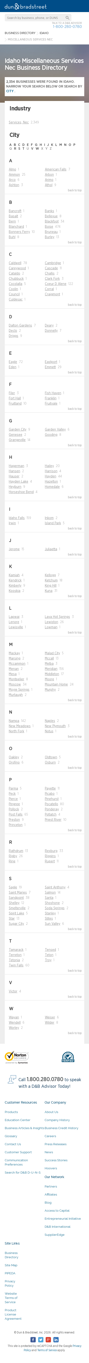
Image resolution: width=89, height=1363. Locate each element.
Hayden (50, 476)
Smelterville (17, 908)
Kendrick (15, 580)
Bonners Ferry (19, 232)
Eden (12, 367)
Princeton (16, 825)
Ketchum (51, 580)
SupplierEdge (55, 1234)
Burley (49, 237)
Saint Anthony (55, 887)
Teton (49, 955)
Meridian (51, 669)
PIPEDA (10, 1273)
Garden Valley (55, 429)
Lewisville (16, 627)
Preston (14, 819)
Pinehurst (52, 799)
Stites (49, 918)
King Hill (50, 585)
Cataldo (14, 273)
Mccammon (17, 663)
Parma (13, 788)
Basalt (13, 216)
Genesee (15, 435)
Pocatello (51, 804)
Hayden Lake (18, 481)
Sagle (13, 887)
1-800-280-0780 (67, 27)
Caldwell (15, 263)
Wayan (14, 1017)
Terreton (15, 955)
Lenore (14, 622)
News (49, 1152)
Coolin (13, 289)
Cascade (51, 268)
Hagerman (16, 466)
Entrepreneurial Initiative (63, 1218)
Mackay (14, 653)
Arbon (49, 174)
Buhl (12, 237)
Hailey (49, 466)
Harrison (51, 471)
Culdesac (16, 299)
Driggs (13, 336)
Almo (12, 169)
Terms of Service (47, 1350)
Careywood (17, 268)
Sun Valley (52, 924)
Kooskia (14, 591)
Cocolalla (15, 284)
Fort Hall (15, 398)
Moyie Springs (19, 689)
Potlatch (50, 814)
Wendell (15, 1022)
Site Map (11, 1265)
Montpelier (16, 679)
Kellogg (50, 575)
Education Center (17, 1120)
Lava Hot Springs (57, 617)
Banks (49, 211)
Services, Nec (19, 122)
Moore (49, 679)
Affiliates (51, 1194)
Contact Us (13, 1144)
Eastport (51, 362)
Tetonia (14, 960)
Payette (50, 788)
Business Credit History (61, 1128)
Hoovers (51, 1168)
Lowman (51, 627)
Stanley (50, 913)
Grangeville (17, 440)
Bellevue (51, 216)
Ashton (14, 185)
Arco (12, 180)
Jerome (14, 549)
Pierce (13, 799)
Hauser (14, 476)
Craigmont (52, 294)
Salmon (50, 892)
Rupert (50, 861)
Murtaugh (16, 695)
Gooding (51, 435)
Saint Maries (18, 892)
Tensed (50, 950)
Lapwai (14, 617)
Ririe (12, 861)
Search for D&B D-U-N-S (23, 1172)
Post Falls (16, 814)
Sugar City (16, 924)
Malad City (52, 653)
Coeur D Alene (55, 284)
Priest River (53, 819)
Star (12, 918)
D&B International (57, 1226)
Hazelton (51, 481)
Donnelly (51, 330)
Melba (49, 663)
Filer (12, 393)
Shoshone (52, 903)
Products (11, 1112)
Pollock (14, 809)
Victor (13, 991)
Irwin (12, 523)
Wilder (49, 1022)
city (10, 91)
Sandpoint (16, 898)
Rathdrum (16, 851)
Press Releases (55, 1144)
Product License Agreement (13, 1314)
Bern (12, 221)
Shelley (14, 903)
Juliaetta (51, 549)
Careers (50, 1136)
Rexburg (51, 851)
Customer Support (18, 1152)
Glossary (11, 1136)
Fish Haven (53, 393)
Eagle (13, 362)
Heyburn (15, 487)
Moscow (15, 684)
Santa (49, 898)
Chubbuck (16, 278)
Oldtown (51, 757)
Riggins (50, 856)
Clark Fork (52, 278)
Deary (49, 325)
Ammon (14, 174)
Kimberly (15, 585)
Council (14, 294)
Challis (50, 273)
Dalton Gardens (20, 325)
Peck (12, 793)
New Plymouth (55, 726)
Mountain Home (56, 684)
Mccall (49, 658)
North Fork (16, 731)
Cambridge (53, 263)
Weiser (50, 1017)
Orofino (14, 762)
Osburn (50, 762)
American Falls (55, 169)
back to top (75, 190)
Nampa (14, 721)
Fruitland (15, 403)
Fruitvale (51, 403)
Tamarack (16, 950)
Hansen (14, 471)
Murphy (50, 689)
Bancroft (15, 211)
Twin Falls (16, 965)
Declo (13, 330)
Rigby (13, 856)
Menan (14, 669)
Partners (51, 1186)
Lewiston (51, 622)
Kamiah (14, 575)
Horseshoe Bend (21, 492)
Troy (48, 960)
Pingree (14, 804)
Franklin (50, 398)
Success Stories (56, 1160)
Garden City (17, 429)
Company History (57, 1120)
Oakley (14, 757)
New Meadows (20, 726)
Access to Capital (57, 1210)
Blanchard (16, 226)
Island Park (53, 523)
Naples (50, 721)
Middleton (52, 674)
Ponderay (52, 809)
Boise (49, 226)
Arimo (49, 180)
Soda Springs (55, 908)
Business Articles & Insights (24, 1128)
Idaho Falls (17, 518)
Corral (49, 289)
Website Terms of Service (11, 1298)
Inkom (49, 518)
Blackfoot (52, 221)
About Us (51, 1112)
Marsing (14, 658)
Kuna (48, 591)
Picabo (50, 793)
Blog (48, 1202)
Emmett (50, 367)
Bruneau (51, 232)
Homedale (52, 487)
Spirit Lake (16, 913)
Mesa (13, 674)
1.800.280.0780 (45, 1079)
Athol (48, 185)
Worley (14, 1028)
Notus (49, 731)
